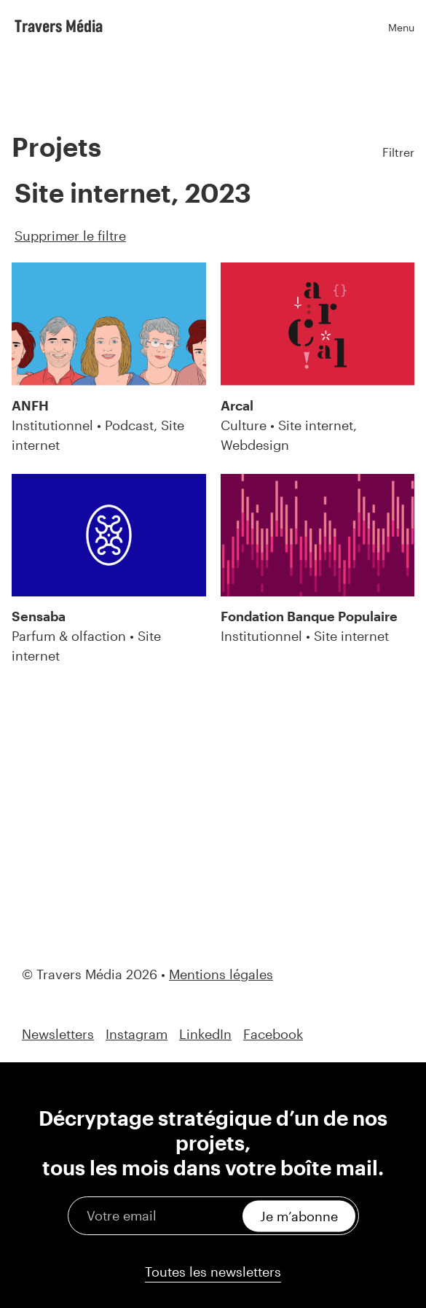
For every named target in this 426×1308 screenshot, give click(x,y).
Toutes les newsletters (213, 1272)
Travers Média (59, 25)
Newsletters (58, 1034)
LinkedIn (205, 1034)
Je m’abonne (299, 1215)
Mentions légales (221, 974)
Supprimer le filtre (70, 235)
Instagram (136, 1034)
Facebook (273, 1034)
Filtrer (398, 152)
